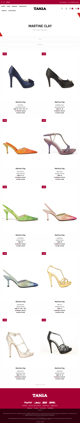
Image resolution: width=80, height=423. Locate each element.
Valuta (8, 2)
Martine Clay (44, 30)
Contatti (24, 405)
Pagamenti (54, 405)
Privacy (36, 408)
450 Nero (59, 371)
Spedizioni (46, 405)
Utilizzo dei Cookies (35, 405)
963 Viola (59, 171)
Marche (4, 10)
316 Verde (20, 238)
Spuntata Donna (20, 107)
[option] (20, 76)
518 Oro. (59, 304)
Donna (3, 6)
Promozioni (22, 6)
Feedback (50, 408)
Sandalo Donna (59, 173)
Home (34, 30)
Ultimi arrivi (12, 10)
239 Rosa (59, 238)
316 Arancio (20, 171)
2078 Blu (20, 105)
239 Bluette (20, 304)
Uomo (8, 6)
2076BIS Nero (59, 105)
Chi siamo (43, 408)
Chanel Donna (20, 173)
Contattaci (63, 2)
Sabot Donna (60, 240)
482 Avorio (20, 371)
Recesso (29, 408)
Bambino (14, 6)
